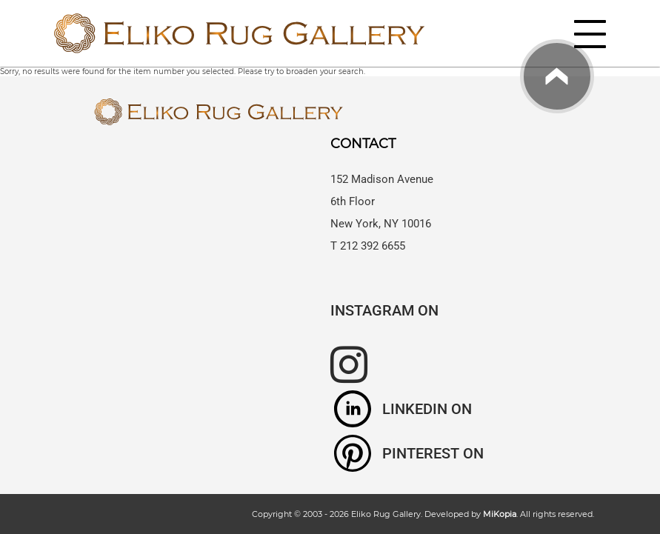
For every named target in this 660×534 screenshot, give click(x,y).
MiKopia (499, 514)
